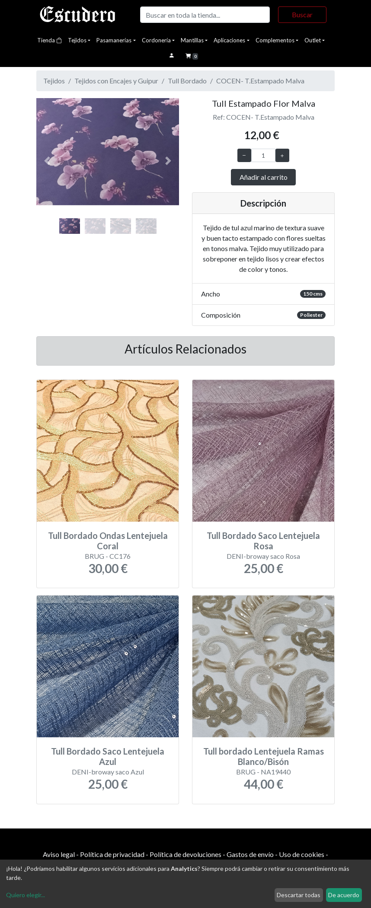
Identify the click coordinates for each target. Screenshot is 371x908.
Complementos (275, 40)
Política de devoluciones (185, 854)
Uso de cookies (301, 854)
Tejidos (77, 40)
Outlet (312, 40)
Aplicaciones (229, 40)
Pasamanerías (113, 40)
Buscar (302, 14)
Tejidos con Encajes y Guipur (116, 80)
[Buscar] (205, 14)
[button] (47, 161)
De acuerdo (343, 894)
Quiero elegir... (25, 894)
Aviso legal (59, 854)
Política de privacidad (112, 854)
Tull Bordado (187, 80)
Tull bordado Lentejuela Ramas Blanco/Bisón (263, 756)
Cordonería (156, 40)
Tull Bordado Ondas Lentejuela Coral (108, 540)
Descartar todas (298, 894)
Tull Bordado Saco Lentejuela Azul (107, 756)
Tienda (49, 40)
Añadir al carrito (264, 177)
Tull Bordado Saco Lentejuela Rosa (263, 540)
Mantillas (192, 40)
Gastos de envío (250, 854)
